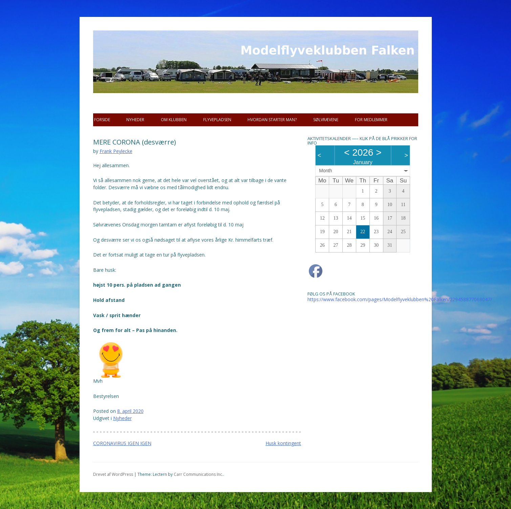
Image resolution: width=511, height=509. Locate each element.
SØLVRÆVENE (325, 120)
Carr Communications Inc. (198, 474)
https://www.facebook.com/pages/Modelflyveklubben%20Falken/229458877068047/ (399, 299)
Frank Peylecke (116, 151)
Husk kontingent (283, 443)
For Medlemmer (371, 120)
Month (325, 170)
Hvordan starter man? (272, 120)
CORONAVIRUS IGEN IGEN (122, 443)
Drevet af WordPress (113, 474)
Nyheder (135, 120)
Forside (102, 120)
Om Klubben (174, 120)
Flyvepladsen (217, 120)
